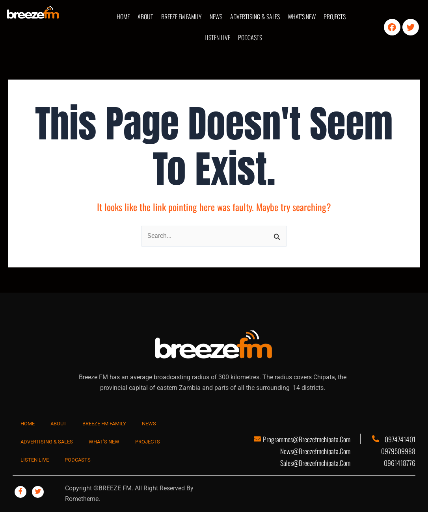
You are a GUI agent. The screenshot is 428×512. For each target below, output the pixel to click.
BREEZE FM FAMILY (181, 16)
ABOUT (145, 16)
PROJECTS (335, 16)
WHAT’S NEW (302, 16)
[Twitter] (38, 492)
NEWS (216, 16)
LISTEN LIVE (217, 37)
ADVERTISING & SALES (255, 16)
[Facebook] (20, 492)
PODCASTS (250, 37)
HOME (123, 16)
